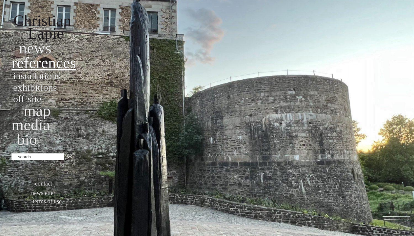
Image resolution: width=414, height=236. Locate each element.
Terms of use (47, 201)
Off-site (27, 98)
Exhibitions (35, 87)
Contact (43, 183)
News (35, 48)
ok (69, 156)
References (43, 62)
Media (30, 124)
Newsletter (43, 193)
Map (37, 110)
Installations (37, 75)
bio (27, 139)
